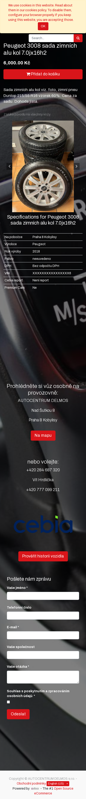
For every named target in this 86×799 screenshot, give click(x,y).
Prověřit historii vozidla (43, 556)
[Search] (78, 38)
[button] (9, 166)
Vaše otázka (17, 666)
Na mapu (43, 435)
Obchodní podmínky (31, 783)
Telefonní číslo (19, 607)
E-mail (12, 627)
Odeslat (18, 714)
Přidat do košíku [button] (43, 74)
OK (43, 26)
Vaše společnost (21, 647)
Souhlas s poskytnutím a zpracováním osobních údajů (38, 693)
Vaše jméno (16, 588)
